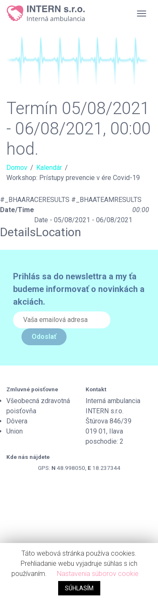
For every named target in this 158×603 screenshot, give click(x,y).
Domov (16, 168)
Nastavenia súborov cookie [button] (98, 574)
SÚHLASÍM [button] (79, 588)
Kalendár (49, 168)
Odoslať (44, 337)
